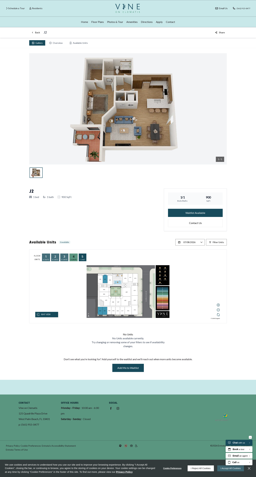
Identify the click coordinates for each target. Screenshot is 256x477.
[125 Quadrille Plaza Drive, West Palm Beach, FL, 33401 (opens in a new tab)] (34, 416)
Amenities (132, 21)
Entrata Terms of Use (17, 449)
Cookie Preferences (172, 468)
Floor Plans (97, 21)
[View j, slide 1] (36, 172)
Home (84, 21)
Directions (147, 21)
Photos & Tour (115, 21)
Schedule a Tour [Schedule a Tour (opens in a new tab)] (16, 8)
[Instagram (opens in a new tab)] (118, 408)
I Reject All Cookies (201, 468)
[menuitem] (84, 22)
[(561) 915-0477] (240, 8)
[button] (219, 8)
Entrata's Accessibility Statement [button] (59, 445)
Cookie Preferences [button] (31, 445)
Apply (159, 21)
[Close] (249, 468)
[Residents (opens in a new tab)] (36, 8)
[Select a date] (190, 242)
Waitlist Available (195, 212)
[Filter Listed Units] (216, 242)
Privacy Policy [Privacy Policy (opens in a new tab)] (13, 445)
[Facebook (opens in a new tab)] (111, 408)
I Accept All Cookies (231, 468)
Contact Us (195, 222)
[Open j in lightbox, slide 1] (128, 108)
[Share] (220, 32)
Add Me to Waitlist (128, 367)
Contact (170, 21)
